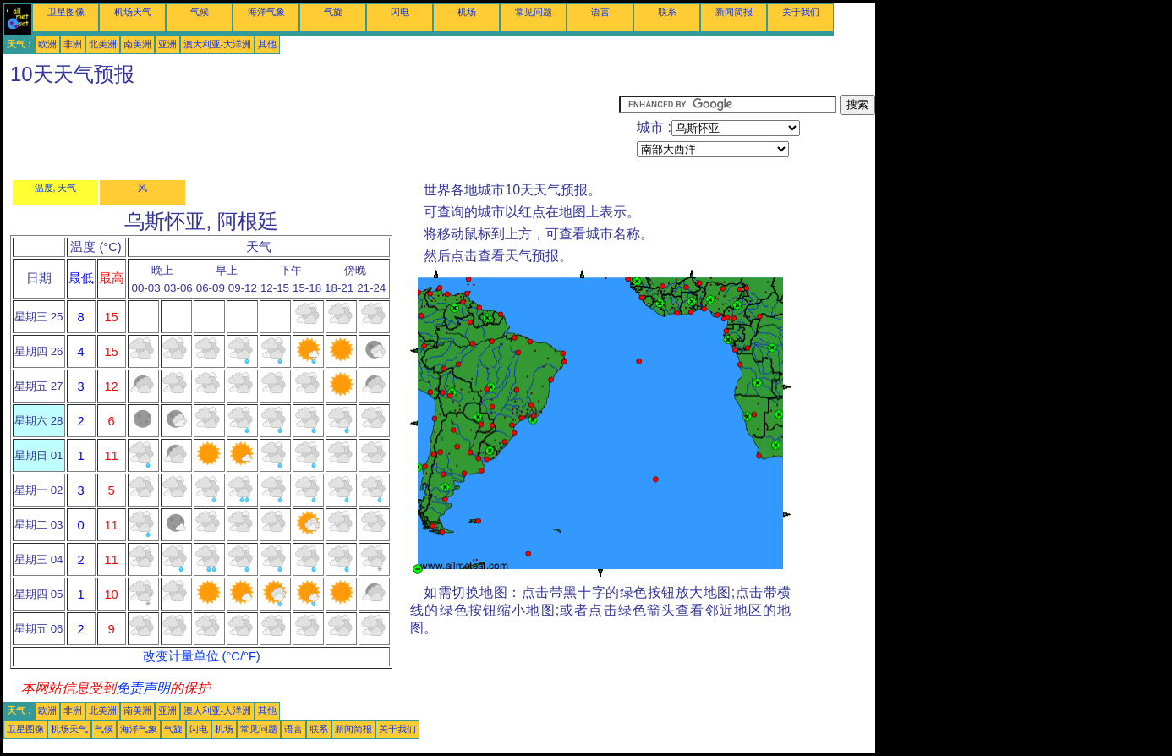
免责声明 (143, 688)
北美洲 (103, 44)
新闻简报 (734, 12)
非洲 (72, 44)
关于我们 (800, 12)
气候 (199, 12)
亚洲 (167, 44)
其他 (267, 44)
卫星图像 (66, 12)
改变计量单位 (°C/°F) (201, 656)
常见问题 (533, 12)
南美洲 (137, 44)
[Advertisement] (311, 133)
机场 (466, 12)
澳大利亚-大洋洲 (217, 44)
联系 (667, 12)
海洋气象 (266, 12)
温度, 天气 (56, 188)
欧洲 (47, 44)
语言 (600, 12)
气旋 (333, 12)
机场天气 (132, 12)
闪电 (400, 12)
